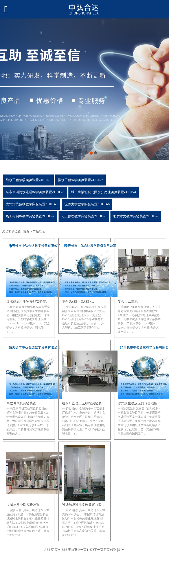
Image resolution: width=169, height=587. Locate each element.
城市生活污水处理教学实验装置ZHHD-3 (35, 192)
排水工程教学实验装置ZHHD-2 (80, 180)
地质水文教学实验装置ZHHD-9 (135, 216)
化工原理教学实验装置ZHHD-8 (84, 216)
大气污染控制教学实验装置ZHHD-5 (32, 204)
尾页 (106, 549)
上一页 (81, 549)
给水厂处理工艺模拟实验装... (83, 403)
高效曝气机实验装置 (21, 403)
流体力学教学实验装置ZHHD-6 (87, 204)
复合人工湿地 (128, 301)
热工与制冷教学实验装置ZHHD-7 (30, 216)
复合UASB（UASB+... (78, 301)
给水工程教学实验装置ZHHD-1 (28, 180)
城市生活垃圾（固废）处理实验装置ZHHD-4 (103, 192)
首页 (26, 231)
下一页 (98, 549)
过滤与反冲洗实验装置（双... (83, 505)
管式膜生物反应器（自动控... (139, 403)
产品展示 (39, 231)
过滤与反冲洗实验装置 (22, 505)
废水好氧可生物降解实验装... (27, 301)
